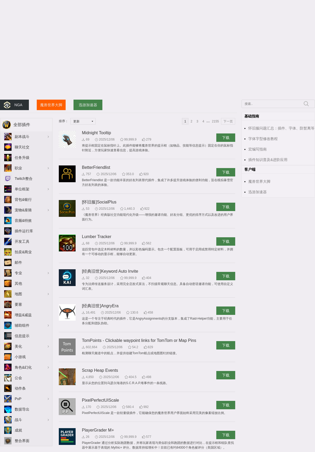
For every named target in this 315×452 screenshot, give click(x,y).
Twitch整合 (24, 178)
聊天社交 (22, 147)
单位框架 (22, 189)
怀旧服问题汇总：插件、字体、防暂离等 (281, 128)
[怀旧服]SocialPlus (99, 202)
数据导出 (22, 409)
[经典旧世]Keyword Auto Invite (110, 271)
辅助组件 (22, 325)
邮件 (18, 262)
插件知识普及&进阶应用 (267, 160)
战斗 (18, 420)
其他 (18, 283)
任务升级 (22, 157)
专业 (18, 273)
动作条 (20, 388)
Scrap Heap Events (100, 370)
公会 (18, 378)
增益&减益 (23, 315)
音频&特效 (23, 220)
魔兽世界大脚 (51, 105)
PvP (18, 399)
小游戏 (20, 357)
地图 (18, 294)
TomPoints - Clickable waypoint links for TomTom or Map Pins (139, 340)
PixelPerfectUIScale (100, 400)
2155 (215, 121)
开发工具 (22, 241)
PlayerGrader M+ (98, 430)
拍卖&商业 (23, 252)
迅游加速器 (88, 105)
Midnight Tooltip (96, 133)
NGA (18, 105)
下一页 (228, 121)
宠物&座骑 (23, 210)
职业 (18, 168)
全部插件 (21, 124)
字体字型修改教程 (263, 139)
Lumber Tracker (96, 236)
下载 (225, 138)
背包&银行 (23, 199)
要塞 (18, 304)
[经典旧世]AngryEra (100, 306)
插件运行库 (24, 231)
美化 (18, 346)
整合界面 (22, 441)
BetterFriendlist (96, 167)
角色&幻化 (23, 367)
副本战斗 (22, 136)
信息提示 (22, 336)
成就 (18, 430)
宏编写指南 (257, 149)
